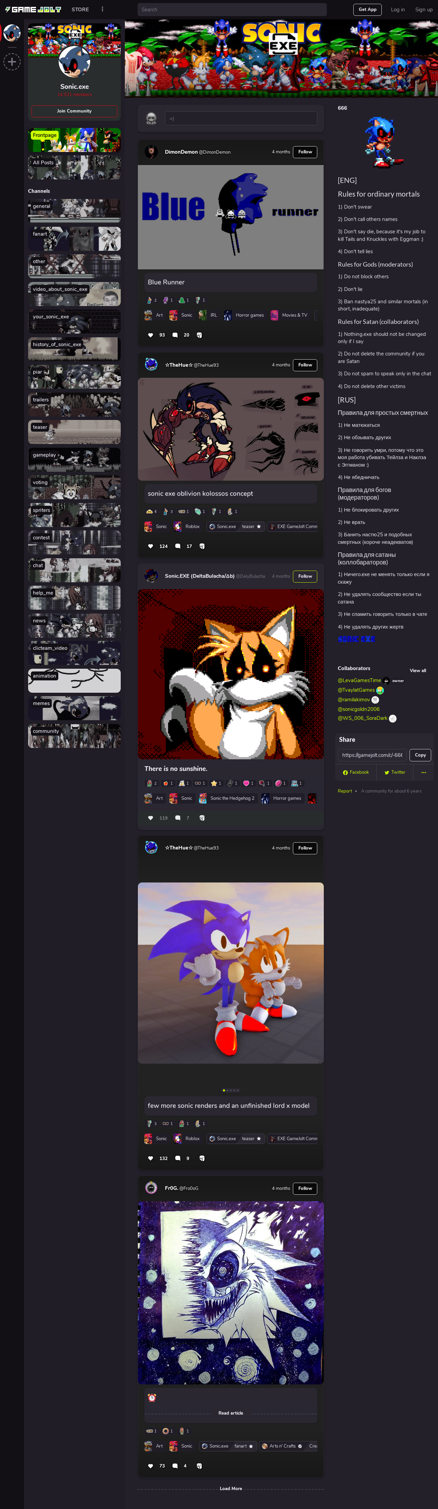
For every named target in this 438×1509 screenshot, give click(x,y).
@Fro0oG (188, 1188)
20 (186, 335)
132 (163, 1159)
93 (162, 335)
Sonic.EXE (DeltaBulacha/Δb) (200, 576)
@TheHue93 (206, 365)
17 (189, 546)
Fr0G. (171, 1188)
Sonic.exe (74, 86)
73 (162, 1466)
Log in (398, 9)
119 (163, 818)
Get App (368, 10)
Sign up (424, 9)
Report (345, 791)
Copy (420, 755)
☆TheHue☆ (179, 365)
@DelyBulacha (250, 576)
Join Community (74, 111)
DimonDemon (181, 152)
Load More (231, 1489)
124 (163, 546)
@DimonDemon (214, 152)
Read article (230, 1413)
